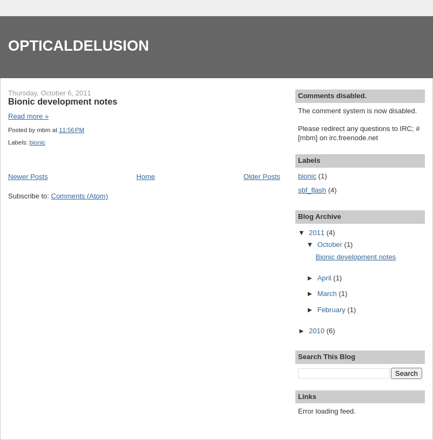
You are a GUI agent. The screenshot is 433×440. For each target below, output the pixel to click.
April (325, 278)
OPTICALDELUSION (78, 45)
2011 (318, 233)
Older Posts (261, 177)
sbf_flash (312, 190)
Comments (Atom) (79, 196)
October (330, 244)
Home (146, 177)
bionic (38, 142)
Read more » (28, 116)
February (332, 310)
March (328, 294)
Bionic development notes (62, 101)
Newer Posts (28, 177)
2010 (318, 331)
